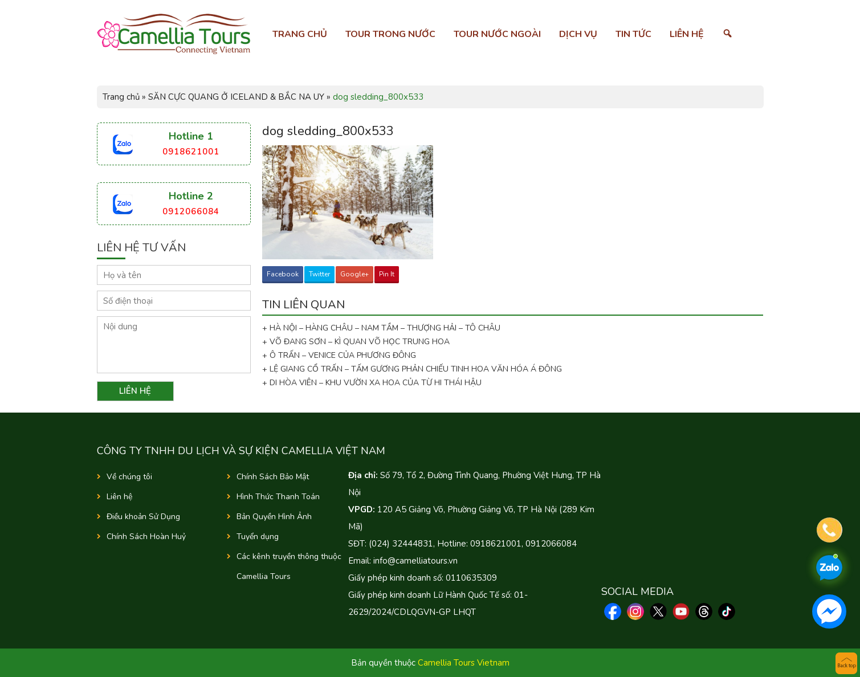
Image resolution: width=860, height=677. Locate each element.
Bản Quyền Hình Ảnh (274, 516)
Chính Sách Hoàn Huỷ (146, 536)
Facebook (283, 274)
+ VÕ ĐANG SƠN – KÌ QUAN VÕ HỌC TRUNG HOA (356, 341)
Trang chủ (299, 34)
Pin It (386, 274)
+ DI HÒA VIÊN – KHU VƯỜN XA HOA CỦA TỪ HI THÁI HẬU (372, 382)
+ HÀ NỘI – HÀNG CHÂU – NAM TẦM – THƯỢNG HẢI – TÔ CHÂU (383, 328)
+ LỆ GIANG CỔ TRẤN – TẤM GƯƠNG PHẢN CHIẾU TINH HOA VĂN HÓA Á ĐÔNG (412, 369)
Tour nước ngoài (497, 34)
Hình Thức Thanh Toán (278, 496)
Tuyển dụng (258, 536)
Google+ (354, 274)
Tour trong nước (390, 34)
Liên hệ (687, 34)
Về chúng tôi (129, 476)
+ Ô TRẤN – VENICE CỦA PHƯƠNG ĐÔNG (339, 355)
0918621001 (190, 151)
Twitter (319, 274)
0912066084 (190, 211)
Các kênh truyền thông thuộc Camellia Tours (289, 566)
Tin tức (633, 34)
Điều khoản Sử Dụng (143, 516)
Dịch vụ (578, 34)
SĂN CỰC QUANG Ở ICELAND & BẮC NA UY (236, 97)
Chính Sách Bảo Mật (273, 476)
